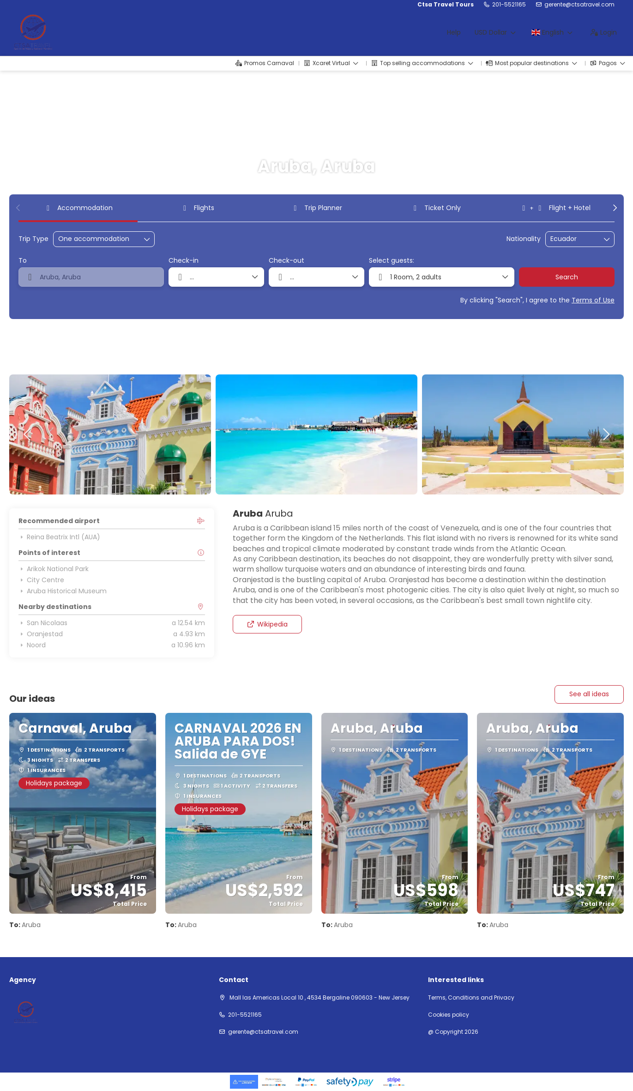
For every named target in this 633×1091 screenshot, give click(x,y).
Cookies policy (448, 1015)
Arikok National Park (53, 569)
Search (566, 277)
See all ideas (589, 694)
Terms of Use (593, 300)
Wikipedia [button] (267, 624)
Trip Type (33, 239)
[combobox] (573, 239)
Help (454, 32)
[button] (18, 207)
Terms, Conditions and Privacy (471, 997)
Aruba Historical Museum (62, 591)
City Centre (41, 580)
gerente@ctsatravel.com (579, 4)
